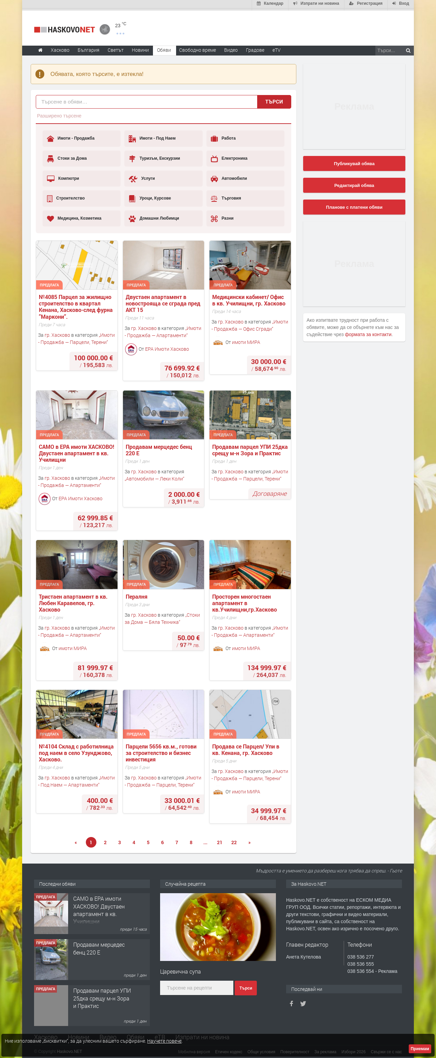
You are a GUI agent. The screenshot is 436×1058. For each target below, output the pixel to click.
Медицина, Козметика (74, 216)
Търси (274, 99)
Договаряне (269, 492)
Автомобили (229, 176)
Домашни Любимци (154, 216)
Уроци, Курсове (150, 196)
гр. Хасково (57, 333)
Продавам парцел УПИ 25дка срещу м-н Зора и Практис (250, 447)
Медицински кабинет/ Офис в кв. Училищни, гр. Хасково (248, 297)
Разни (222, 216)
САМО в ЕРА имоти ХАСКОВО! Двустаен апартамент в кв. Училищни (77, 451)
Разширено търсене (59, 113)
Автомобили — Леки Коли (154, 476)
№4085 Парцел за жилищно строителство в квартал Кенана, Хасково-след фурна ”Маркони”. (76, 304)
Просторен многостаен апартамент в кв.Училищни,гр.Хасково (244, 601)
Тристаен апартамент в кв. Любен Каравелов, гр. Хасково (74, 601)
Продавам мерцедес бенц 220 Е (159, 447)
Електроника (229, 156)
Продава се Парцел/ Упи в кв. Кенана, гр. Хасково (246, 747)
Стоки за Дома (67, 156)
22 (234, 840)
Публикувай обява (354, 161)
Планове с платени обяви (354, 205)
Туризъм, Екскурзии (154, 156)
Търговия (226, 196)
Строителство (66, 196)
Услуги (142, 176)
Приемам (420, 1048)
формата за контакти (368, 332)
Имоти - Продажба (71, 136)
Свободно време (197, 48)
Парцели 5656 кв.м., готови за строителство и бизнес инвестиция (162, 751)
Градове (255, 48)
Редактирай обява (354, 183)
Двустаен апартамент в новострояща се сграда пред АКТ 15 (164, 301)
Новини (140, 48)
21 (219, 840)
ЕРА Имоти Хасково (167, 346)
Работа (223, 136)
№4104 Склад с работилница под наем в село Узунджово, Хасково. (77, 751)
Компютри (63, 176)
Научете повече (164, 1041)
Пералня (137, 594)
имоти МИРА (246, 340)
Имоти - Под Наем (152, 136)
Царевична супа (180, 969)
